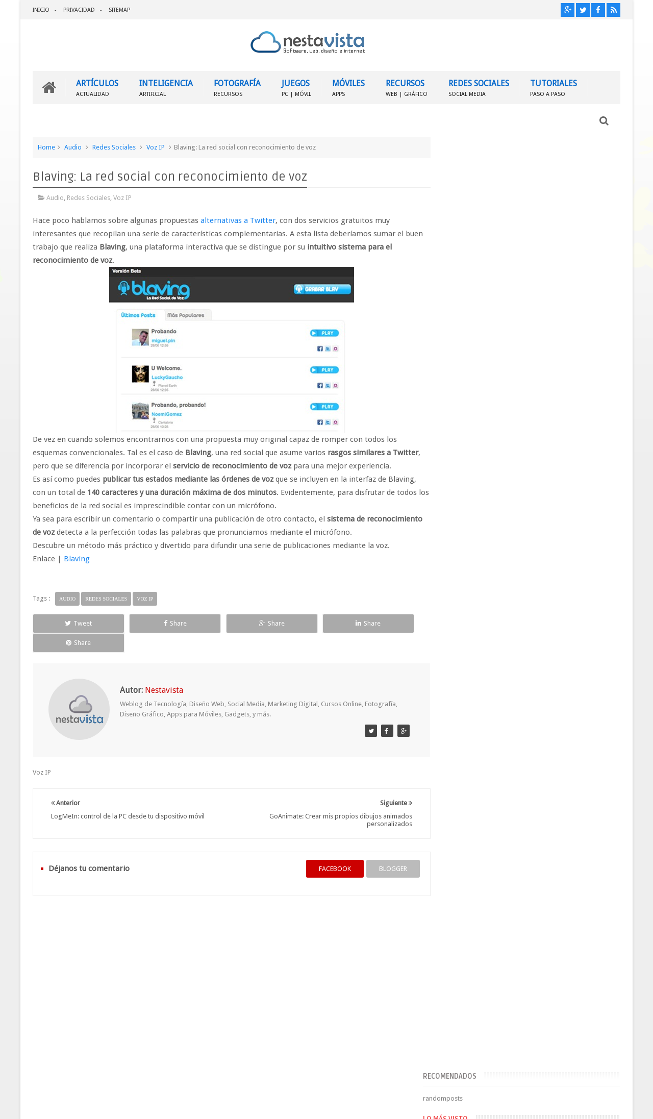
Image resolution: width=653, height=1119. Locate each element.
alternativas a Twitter (237, 220)
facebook (325, 849)
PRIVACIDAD (79, 10)
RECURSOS (407, 87)
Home (46, 147)
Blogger (533, 1103)
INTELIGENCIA (166, 87)
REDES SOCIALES (478, 87)
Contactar (595, 922)
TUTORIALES (553, 87)
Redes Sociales (114, 147)
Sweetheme (603, 1103)
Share (147, 623)
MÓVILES (348, 87)
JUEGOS (296, 87)
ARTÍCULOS (97, 87)
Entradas (466, 786)
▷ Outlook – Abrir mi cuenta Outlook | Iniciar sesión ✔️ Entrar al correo (552, 624)
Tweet (69, 623)
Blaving (77, 558)
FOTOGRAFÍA (237, 87)
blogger (383, 849)
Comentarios (472, 802)
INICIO (41, 10)
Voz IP (155, 147)
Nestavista (147, 1103)
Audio (73, 147)
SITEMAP (119, 10)
